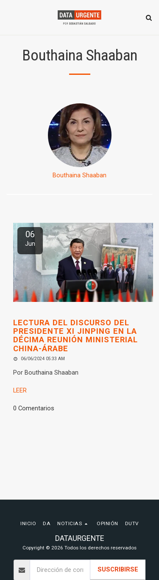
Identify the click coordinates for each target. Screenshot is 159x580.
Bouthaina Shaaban (79, 175)
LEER (20, 390)
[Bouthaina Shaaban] (79, 135)
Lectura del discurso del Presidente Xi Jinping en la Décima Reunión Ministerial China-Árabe (75, 335)
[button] (9, 17)
